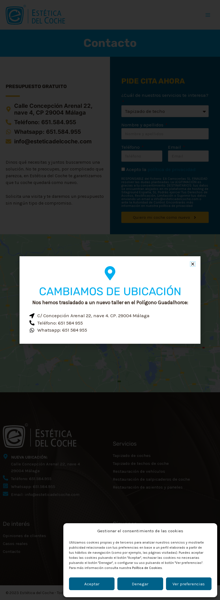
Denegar (140, 583)
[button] (193, 264)
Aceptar (92, 583)
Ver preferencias (188, 583)
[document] (110, 300)
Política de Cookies (147, 568)
